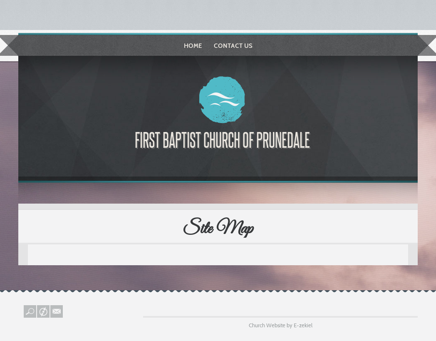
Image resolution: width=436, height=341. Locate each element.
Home (193, 46)
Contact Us (233, 46)
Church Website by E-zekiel (280, 325)
